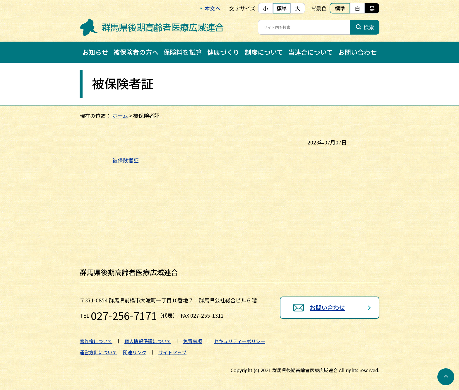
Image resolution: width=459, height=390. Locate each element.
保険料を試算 (182, 52)
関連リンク (134, 352)
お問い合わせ (357, 52)
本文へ (212, 8)
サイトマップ (172, 352)
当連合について (310, 52)
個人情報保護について (147, 341)
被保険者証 (125, 160)
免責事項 (192, 341)
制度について (264, 52)
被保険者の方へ (135, 52)
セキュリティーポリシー (239, 341)
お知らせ (95, 52)
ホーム (120, 115)
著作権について (96, 341)
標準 (281, 8)
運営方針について (98, 352)
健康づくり (223, 52)
